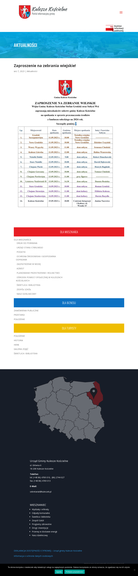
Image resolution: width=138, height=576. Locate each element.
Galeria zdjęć (21, 349)
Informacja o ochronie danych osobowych (33, 556)
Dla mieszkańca (69, 232)
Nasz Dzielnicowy (26, 293)
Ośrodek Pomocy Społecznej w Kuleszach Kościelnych (39, 279)
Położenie (19, 319)
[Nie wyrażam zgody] (134, 569)
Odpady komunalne (41, 513)
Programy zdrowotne (42, 524)
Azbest (20, 268)
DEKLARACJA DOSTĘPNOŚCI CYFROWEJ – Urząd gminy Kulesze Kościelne (48, 550)
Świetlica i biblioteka (41, 516)
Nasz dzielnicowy (40, 535)
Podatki (21, 252)
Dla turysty (69, 328)
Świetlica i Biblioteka (28, 285)
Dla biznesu (69, 303)
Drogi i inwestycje (40, 528)
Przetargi (19, 314)
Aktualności (32, 71)
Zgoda (59, 572)
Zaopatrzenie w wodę (29, 264)
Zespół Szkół (24, 289)
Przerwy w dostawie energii (44, 531)
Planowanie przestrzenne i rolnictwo (38, 273)
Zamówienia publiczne (26, 310)
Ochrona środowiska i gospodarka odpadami (36, 258)
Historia (18, 340)
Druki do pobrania (27, 243)
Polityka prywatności (74, 572)
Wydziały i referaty (40, 509)
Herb (16, 344)
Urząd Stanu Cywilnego (30, 247)
